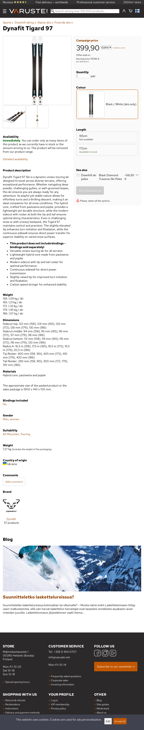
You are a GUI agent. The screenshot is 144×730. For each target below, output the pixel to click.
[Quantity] (83, 76)
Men (6, 419)
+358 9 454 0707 (65, 652)
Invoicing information (62, 684)
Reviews (15, 2)
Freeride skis (64, 22)
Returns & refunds (15, 700)
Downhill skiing (25, 22)
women (14, 419)
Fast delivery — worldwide (52, 2)
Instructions (11, 708)
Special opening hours (17, 682)
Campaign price (87, 40)
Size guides (103, 704)
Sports (8, 22)
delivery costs (119, 48)
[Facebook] (97, 653)
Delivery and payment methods (22, 712)
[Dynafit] (11, 513)
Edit (108, 721)
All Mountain (11, 434)
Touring (25, 434)
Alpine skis (45, 22)
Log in (54, 700)
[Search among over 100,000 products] (84, 11)
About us (101, 712)
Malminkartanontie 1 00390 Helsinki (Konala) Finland (25, 652)
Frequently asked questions (66, 676)
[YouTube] (113, 653)
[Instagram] (105, 653)
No (5, 404)
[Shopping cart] (130, 11)
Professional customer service (96, 2)
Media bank (103, 708)
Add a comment (14, 481)
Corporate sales (59, 680)
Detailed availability (15, 159)
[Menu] (4, 11)
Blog (99, 700)
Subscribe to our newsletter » (116, 666)
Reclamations (12, 704)
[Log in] (124, 11)
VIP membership (60, 704)
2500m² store (132, 2)
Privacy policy (58, 708)
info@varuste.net (59, 657)
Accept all (120, 721)
